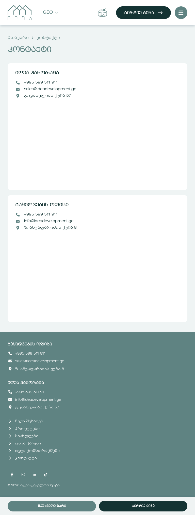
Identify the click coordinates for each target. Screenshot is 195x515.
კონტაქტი (48, 38)
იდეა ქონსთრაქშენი (34, 451)
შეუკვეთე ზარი (52, 506)
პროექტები (24, 428)
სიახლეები (23, 436)
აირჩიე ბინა (143, 12)
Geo (50, 13)
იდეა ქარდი (25, 443)
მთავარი (18, 38)
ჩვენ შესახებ (26, 421)
